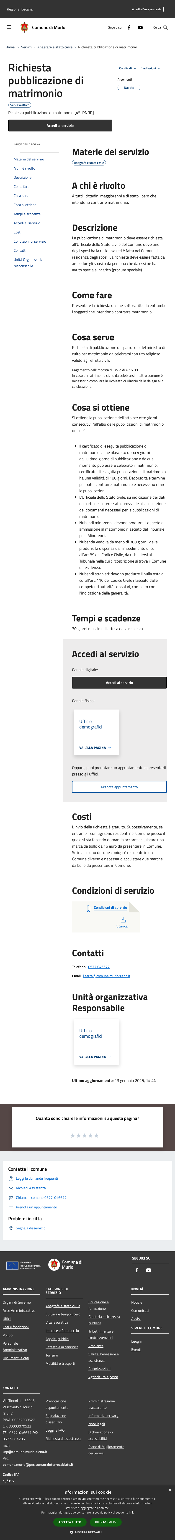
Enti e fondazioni (16, 1327)
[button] (87, 1532)
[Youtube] (138, 27)
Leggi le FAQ (55, 1430)
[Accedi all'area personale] (146, 9)
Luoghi (136, 1341)
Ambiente (95, 1346)
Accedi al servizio (60, 125)
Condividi (128, 68)
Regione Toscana (20, 9)
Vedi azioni (152, 68)
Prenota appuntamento (119, 787)
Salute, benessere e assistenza (103, 1357)
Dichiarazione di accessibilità (100, 1435)
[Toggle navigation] (9, 27)
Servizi (26, 47)
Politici (8, 1335)
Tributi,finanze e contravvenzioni (100, 1334)
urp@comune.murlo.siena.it (25, 1451)
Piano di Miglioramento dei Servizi (106, 1450)
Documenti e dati (16, 1358)
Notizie (136, 1302)
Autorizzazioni (99, 1368)
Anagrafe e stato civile (54, 47)
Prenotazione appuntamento (57, 1404)
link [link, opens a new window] (131, 1512)
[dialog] (87, 1512)
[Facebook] (127, 27)
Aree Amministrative (19, 1310)
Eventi (136, 1349)
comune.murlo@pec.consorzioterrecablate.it (38, 1464)
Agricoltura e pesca (103, 1377)
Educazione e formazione (98, 1305)
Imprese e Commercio (62, 1330)
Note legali (96, 1424)
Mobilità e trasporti (60, 1363)
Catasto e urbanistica (62, 1347)
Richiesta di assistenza (63, 1438)
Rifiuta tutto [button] (106, 1522)
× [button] (170, 1490)
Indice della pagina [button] (27, 144)
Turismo (52, 1355)
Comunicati (140, 1310)
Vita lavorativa (57, 1322)
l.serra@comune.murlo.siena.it (106, 976)
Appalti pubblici (57, 1338)
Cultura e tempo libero (63, 1314)
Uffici (7, 1318)
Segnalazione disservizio (56, 1419)
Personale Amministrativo (15, 1346)
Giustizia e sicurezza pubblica (104, 1320)
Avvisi (136, 1318)
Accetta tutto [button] (70, 1522)
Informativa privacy (103, 1415)
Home (10, 47)
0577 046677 (99, 966)
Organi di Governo (17, 1302)
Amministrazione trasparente (101, 1404)
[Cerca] (165, 27)
